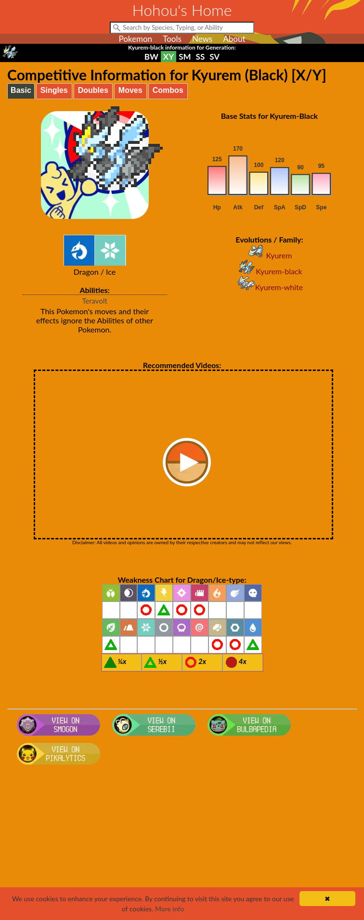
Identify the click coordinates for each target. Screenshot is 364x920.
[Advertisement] (182, 845)
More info (169, 909)
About (234, 39)
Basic (21, 90)
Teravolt (94, 300)
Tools (172, 39)
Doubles (93, 90)
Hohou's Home (182, 9)
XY (168, 56)
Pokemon (135, 39)
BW (151, 56)
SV (214, 56)
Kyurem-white (269, 287)
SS (200, 56)
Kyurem (269, 255)
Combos (168, 90)
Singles (54, 90)
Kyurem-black (269, 271)
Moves (130, 90)
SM (185, 56)
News (202, 39)
